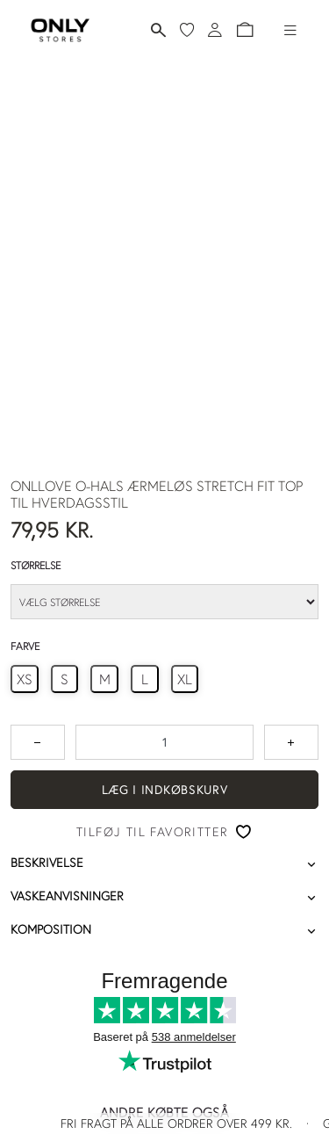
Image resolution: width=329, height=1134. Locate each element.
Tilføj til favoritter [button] (152, 832)
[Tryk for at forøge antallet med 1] (291, 742)
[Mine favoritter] (187, 30)
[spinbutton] (164, 742)
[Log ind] (215, 30)
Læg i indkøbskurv (165, 790)
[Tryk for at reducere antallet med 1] (38, 742)
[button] (245, 30)
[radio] (25, 679)
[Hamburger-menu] (290, 30)
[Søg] (158, 30)
